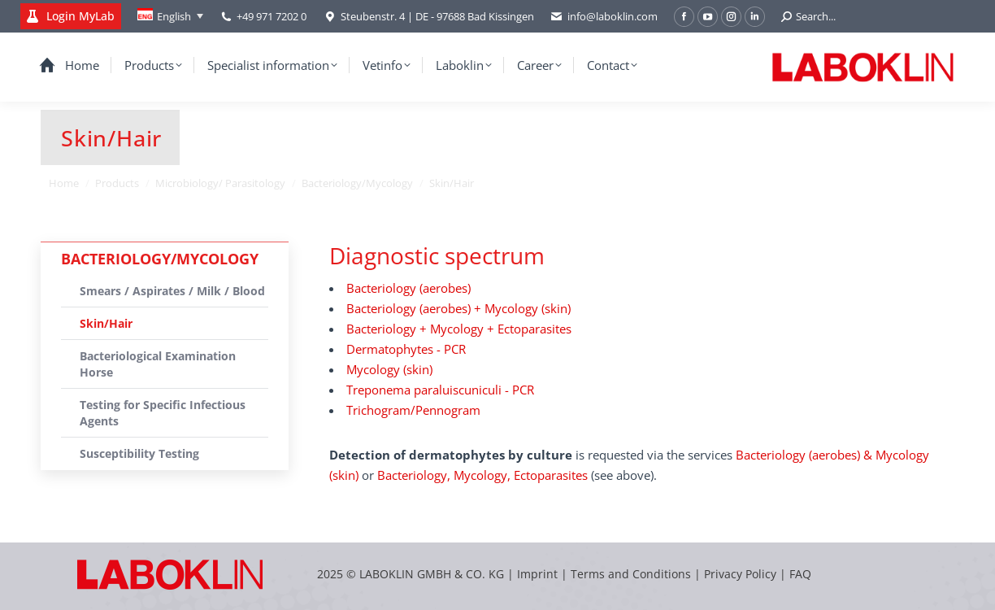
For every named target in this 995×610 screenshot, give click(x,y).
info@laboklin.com (604, 16)
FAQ (800, 574)
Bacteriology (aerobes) (408, 288)
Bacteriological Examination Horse (158, 364)
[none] (170, 16)
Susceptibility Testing (139, 453)
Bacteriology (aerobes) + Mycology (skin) (458, 308)
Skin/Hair (106, 323)
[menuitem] (170, 16)
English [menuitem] (174, 16)
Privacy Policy (740, 574)
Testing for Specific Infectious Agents (162, 413)
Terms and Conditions (632, 574)
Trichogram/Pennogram (413, 410)
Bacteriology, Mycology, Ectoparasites (482, 475)
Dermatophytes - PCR (406, 349)
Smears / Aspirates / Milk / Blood (172, 290)
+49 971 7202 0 (271, 16)
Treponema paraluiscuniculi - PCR (440, 389)
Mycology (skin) (389, 369)
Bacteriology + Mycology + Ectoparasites (458, 328)
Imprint (537, 574)
